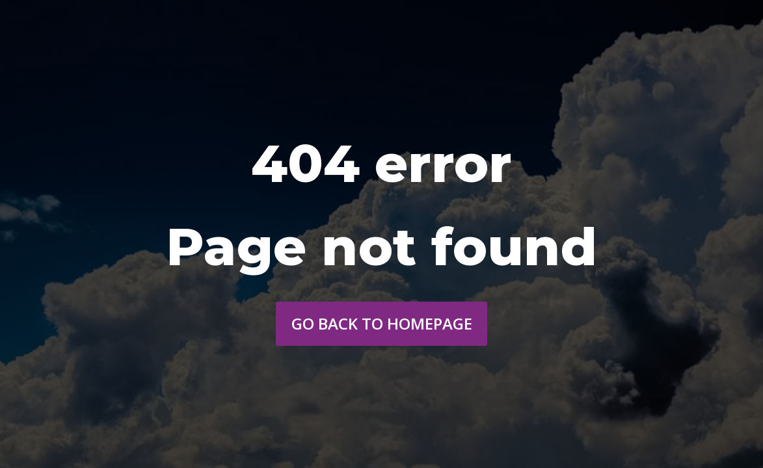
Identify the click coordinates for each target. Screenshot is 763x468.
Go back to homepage (381, 323)
